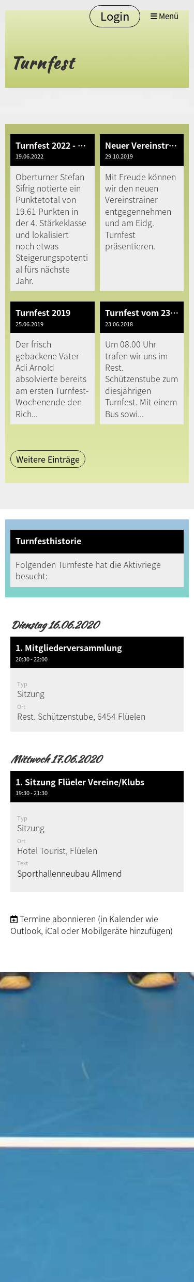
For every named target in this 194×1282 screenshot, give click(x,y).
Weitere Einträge (48, 459)
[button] (97, 684)
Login (114, 15)
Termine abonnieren (58, 918)
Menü (164, 16)
